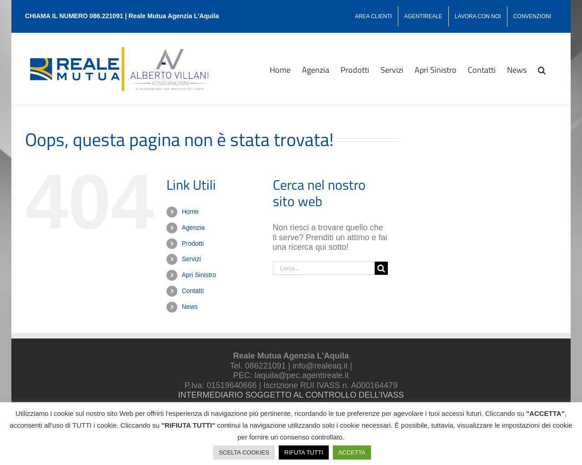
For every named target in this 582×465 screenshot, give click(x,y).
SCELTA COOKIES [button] (244, 452)
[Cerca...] (324, 268)
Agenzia (193, 227)
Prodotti (193, 243)
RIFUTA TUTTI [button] (303, 452)
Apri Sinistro (199, 274)
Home (190, 211)
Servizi (191, 259)
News (190, 306)
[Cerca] (381, 268)
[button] (542, 69)
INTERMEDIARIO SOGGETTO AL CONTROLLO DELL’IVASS (291, 394)
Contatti (193, 290)
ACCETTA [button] (352, 452)
